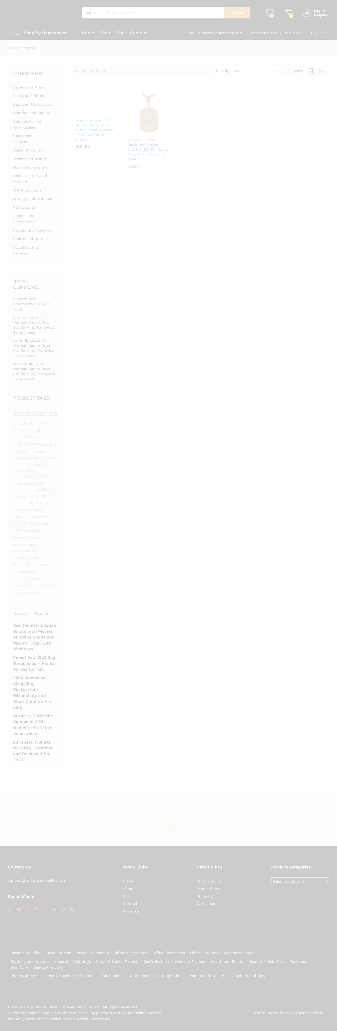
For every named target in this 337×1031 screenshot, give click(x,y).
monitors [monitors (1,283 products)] (19, 530)
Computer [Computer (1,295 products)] (33, 458)
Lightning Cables (168, 976)
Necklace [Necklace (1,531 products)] (34, 530)
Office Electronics (168, 953)
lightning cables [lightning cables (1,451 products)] (27, 517)
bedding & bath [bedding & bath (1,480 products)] (26, 444)
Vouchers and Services (251, 976)
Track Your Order (263, 33)
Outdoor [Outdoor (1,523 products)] (20, 538)
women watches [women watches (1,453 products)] (27, 593)
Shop (105, 33)
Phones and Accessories (32, 976)
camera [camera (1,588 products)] (48, 444)
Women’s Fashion (189, 961)
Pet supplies (24, 207)
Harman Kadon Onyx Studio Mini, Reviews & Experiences (33, 327)
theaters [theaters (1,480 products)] (45, 565)
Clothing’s (82, 961)
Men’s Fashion (156, 961)
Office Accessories (130, 953)
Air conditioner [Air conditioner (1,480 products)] (26, 423)
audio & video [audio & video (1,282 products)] (23, 430)
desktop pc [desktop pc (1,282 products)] (48, 458)
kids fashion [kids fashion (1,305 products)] (37, 496)
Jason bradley (25, 363)
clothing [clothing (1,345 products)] (19, 458)
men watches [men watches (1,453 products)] (45, 524)
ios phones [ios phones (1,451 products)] (45, 490)
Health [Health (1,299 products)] (40, 483)
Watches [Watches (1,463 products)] (20, 586)
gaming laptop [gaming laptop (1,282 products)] (23, 470)
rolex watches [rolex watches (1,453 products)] (25, 551)
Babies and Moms (29, 87)
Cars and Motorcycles (32, 104)
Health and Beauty (30, 159)
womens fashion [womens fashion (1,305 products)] (41, 585)
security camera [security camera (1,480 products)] (28, 558)
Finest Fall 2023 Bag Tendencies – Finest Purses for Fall (34, 663)
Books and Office (28, 96)
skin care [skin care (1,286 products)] (19, 564)
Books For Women (93, 953)
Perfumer (298, 961)
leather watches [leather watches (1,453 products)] (27, 510)
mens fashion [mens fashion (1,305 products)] (23, 523)
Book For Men (59, 953)
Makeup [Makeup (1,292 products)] (47, 516)
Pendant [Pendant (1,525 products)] (36, 538)
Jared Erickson (26, 340)
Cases (64, 976)
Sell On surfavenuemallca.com (215, 33)
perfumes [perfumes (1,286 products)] (33, 544)
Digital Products (27, 150)
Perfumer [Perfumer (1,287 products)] (19, 544)
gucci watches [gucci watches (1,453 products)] (25, 477)
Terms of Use (208, 889)
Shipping (204, 896)
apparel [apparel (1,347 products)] (47, 423)
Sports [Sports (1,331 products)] (32, 564)
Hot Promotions (27, 190)
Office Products (204, 953)
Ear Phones (112, 976)
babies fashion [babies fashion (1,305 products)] (23, 437)
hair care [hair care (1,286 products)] (44, 476)
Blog (120, 33)
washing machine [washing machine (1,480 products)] (28, 579)
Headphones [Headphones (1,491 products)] (24, 484)
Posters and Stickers (32, 230)
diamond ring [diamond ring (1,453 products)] (37, 464)
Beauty (256, 961)
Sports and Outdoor (31, 239)
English (317, 33)
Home (88, 33)
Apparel (61, 961)
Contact (138, 33)
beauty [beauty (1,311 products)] (40, 437)
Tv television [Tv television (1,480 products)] (24, 572)
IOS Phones (137, 976)
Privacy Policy (209, 881)
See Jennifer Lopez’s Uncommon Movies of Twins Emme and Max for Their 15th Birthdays (34, 637)
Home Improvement (31, 167)
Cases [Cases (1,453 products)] (18, 452)
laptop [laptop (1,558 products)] (34, 502)
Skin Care (19, 967)
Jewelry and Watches (32, 199)
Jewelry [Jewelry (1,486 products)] (20, 496)
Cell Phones (85, 976)
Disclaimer (206, 903)
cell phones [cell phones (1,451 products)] (34, 452)
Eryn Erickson (25, 317)
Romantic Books (238, 953)
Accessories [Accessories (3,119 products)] (35, 413)
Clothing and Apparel (32, 113)
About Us (131, 911)
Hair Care (275, 961)
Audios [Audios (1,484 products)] (39, 431)
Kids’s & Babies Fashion (117, 961)
